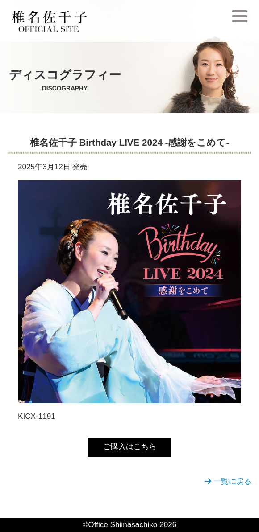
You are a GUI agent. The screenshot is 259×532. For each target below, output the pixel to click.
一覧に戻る (228, 481)
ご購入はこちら (129, 446)
